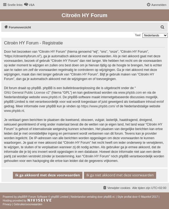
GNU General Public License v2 (26, 92)
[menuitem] (29, 5)
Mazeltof (146, 196)
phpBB (22, 196)
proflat (127, 196)
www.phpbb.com (130, 92)
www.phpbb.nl (51, 97)
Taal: (138, 35)
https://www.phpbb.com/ (98, 106)
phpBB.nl (109, 196)
